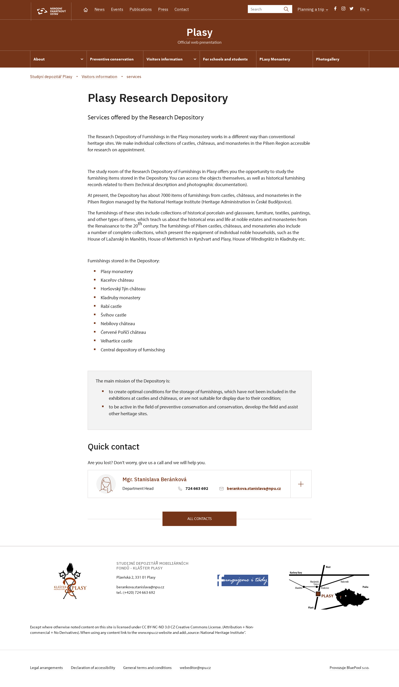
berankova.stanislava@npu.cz (254, 489)
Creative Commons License (198, 629)
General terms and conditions (150, 669)
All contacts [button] (199, 520)
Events (117, 9)
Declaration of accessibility (94, 669)
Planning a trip (312, 9)
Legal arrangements (47, 669)
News (99, 9)
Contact (182, 9)
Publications (141, 9)
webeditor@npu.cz (198, 669)
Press (163, 9)
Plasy (199, 32)
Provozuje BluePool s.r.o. (349, 669)
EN (364, 9)
